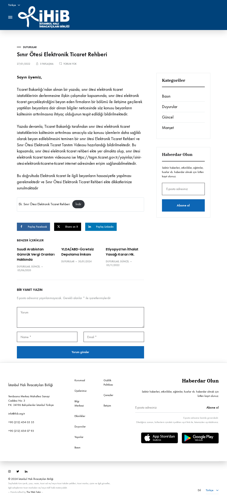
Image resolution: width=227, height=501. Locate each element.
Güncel (35, 266)
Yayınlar (79, 437)
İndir (78, 204)
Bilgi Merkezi (79, 403)
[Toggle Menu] (10, 17)
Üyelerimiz (80, 390)
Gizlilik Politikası (108, 382)
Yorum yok (70, 63)
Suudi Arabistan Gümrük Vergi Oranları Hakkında (36, 254)
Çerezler (108, 395)
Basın (166, 96)
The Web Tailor (34, 491)
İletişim (107, 405)
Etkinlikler (80, 416)
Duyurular (30, 47)
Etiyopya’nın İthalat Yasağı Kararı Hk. (122, 252)
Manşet (168, 127)
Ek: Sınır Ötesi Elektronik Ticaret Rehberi (44, 204)
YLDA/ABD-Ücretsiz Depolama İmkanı (77, 252)
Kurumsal (80, 380)
